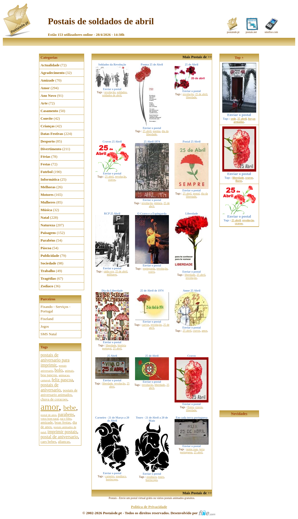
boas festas (63, 422)
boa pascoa (49, 375)
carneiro (109, 476)
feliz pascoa (62, 379)
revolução (109, 92)
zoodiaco (152, 476)
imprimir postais (62, 431)
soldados (122, 92)
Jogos (45, 326)
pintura (158, 203)
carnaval (45, 380)
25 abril (147, 131)
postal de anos (49, 415)
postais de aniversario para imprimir (55, 359)
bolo (58, 370)
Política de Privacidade (149, 507)
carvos (145, 324)
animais (69, 370)
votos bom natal (50, 418)
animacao (63, 375)
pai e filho (65, 418)
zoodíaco (121, 476)
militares (112, 274)
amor (50, 407)
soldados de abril (111, 95)
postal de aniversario (59, 436)
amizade (47, 422)
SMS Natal (49, 334)
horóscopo (112, 479)
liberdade (191, 97)
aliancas (64, 441)
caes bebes (48, 441)
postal (196, 193)
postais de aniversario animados (59, 392)
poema (156, 131)
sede (233, 118)
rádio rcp (109, 271)
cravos (112, 179)
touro (161, 476)
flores (190, 407)
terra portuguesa (192, 451)
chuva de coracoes (54, 399)
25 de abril (201, 94)
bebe (69, 407)
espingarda (149, 268)
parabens (66, 414)
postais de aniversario (51, 387)
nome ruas (192, 449)
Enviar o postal (239, 113)
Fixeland (47, 319)
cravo (151, 271)
